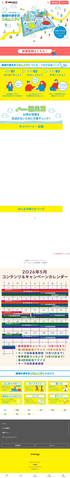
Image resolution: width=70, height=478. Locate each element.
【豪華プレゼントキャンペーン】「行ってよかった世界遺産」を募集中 (35, 261)
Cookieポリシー (35, 469)
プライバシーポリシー (35, 462)
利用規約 (35, 464)
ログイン (64, 2)
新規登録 (55, 2)
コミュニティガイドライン (35, 467)
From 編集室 (6, 428)
